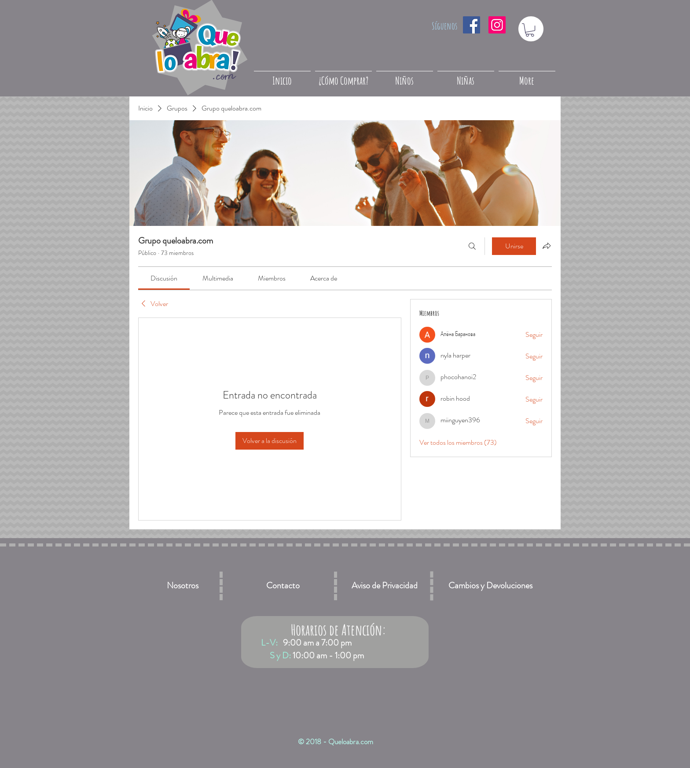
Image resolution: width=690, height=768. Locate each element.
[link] (163, 278)
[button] (530, 30)
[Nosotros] (182, 586)
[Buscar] (472, 246)
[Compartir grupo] (546, 245)
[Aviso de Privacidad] (384, 586)
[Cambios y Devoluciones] (490, 586)
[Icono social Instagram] (497, 24)
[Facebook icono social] (471, 24)
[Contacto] (283, 586)
